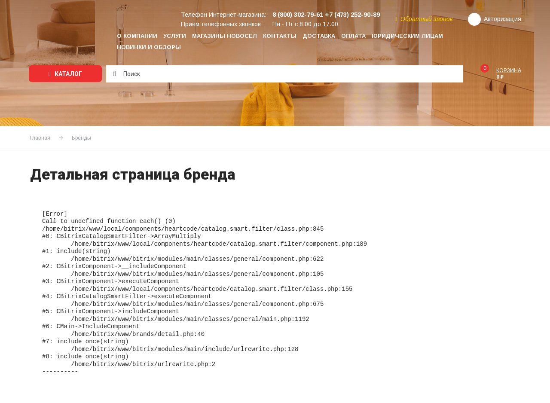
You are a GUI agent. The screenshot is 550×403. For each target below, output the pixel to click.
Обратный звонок (424, 18)
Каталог (65, 73)
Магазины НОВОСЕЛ (224, 36)
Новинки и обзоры (149, 47)
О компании (137, 36)
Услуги (174, 36)
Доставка (318, 36)
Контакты (279, 36)
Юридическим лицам (407, 36)
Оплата (353, 36)
